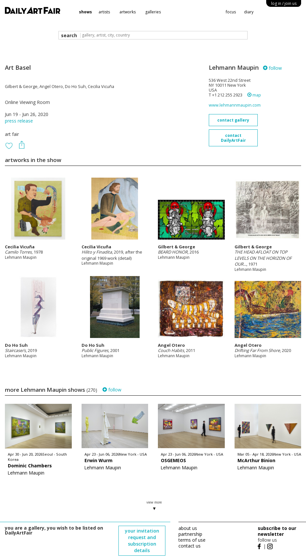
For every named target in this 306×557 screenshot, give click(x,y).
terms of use (192, 540)
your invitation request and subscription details (142, 540)
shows (85, 12)
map (254, 95)
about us (187, 528)
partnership (190, 534)
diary (248, 12)
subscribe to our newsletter (277, 531)
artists (104, 12)
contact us (189, 546)
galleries (153, 12)
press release (19, 121)
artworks (127, 12)
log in (284, 3)
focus (231, 12)
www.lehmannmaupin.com (235, 105)
